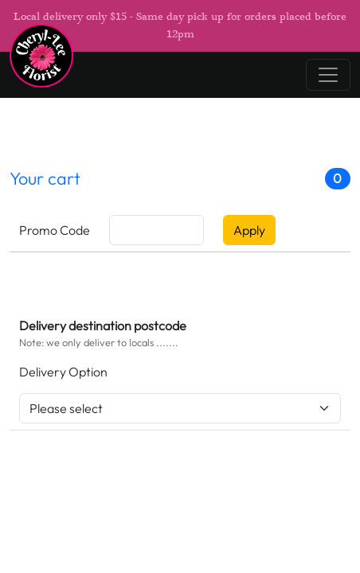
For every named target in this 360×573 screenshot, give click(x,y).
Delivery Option (63, 372)
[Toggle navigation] (328, 75)
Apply (249, 230)
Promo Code (54, 230)
